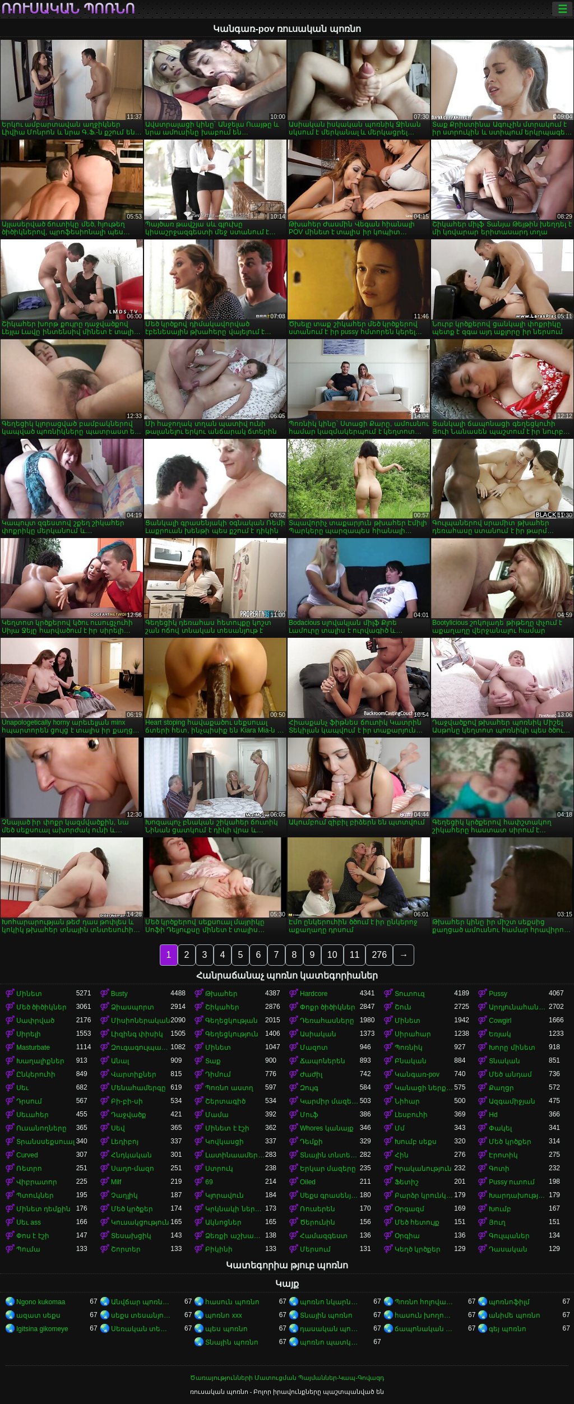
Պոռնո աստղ (229, 1088)
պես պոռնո (226, 1329)
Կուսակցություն (140, 1222)
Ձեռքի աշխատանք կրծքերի (235, 1236)
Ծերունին (317, 1222)
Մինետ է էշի (227, 1128)
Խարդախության (519, 1195)
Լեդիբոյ (124, 1142)
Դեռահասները (327, 1021)
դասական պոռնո (330, 1329)
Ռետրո (29, 1169)
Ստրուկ (219, 1169)
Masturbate (33, 1047)
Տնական (504, 1061)
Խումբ (500, 1209)
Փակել (500, 1128)
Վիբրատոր (36, 1182)
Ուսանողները (41, 1128)
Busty (119, 994)
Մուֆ (309, 1115)
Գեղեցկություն (231, 1034)
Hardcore (313, 994)
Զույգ (309, 1088)
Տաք (213, 1061)
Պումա (28, 1249)
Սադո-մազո (132, 1169)
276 (379, 955)
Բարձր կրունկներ (425, 1195)
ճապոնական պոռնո (425, 1329)
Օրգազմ (409, 1209)
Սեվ (118, 1128)
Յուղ (497, 1222)
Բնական (411, 1061)
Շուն (403, 1007)
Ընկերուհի (35, 1074)
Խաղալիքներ (40, 1061)
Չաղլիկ (124, 1195)
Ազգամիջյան (512, 1101)
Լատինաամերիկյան (235, 1155)
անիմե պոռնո (514, 1315)
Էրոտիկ (503, 1155)
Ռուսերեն (317, 1209)
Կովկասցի (224, 1142)
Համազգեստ (324, 1236)
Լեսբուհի (411, 1115)
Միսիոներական (140, 1021)
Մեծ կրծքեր (510, 1142)
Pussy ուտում (512, 1182)
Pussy (498, 994)
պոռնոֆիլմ (509, 1302)
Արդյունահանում (519, 1007)
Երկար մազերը (328, 1169)
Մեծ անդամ (510, 1074)
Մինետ (29, 994)
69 (208, 1182)
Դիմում (218, 1074)
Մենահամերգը (138, 1088)
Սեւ (22, 1088)
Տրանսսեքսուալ (45, 1142)
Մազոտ (314, 1047)
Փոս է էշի (32, 1236)
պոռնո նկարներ (330, 1302)
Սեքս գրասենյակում (330, 1195)
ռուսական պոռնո (68, 9)
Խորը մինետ (512, 1047)
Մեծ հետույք (417, 1222)
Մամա (217, 1115)
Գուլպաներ (509, 1236)
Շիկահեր (222, 1007)
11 (355, 955)
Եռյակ (500, 1034)
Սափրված (35, 1021)
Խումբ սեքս (416, 1142)
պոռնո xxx (223, 1315)
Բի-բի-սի (127, 1101)
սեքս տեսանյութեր (141, 1315)
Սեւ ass (28, 1222)
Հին (402, 1155)
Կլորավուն (224, 1195)
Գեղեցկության (231, 1021)
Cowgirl (500, 1021)
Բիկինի (219, 1249)
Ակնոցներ (223, 1222)
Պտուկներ (35, 1195)
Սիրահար (413, 1034)
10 (332, 955)
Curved (27, 1155)
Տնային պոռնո (326, 1315)
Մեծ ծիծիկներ (41, 1007)
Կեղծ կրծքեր (418, 1249)
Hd (493, 1115)
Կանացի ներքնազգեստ (425, 1088)
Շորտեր (126, 1249)
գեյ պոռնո (507, 1329)
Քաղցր (501, 1088)
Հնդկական (131, 1155)
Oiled (308, 1182)
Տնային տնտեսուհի (330, 1155)
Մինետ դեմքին (43, 1209)
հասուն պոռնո (232, 1302)
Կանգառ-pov (417, 1074)
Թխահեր (221, 994)
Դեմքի (311, 1142)
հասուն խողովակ (425, 1315)
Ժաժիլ (311, 1074)
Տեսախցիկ (131, 1236)
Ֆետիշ (407, 1182)
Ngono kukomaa (40, 1302)
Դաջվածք (128, 1115)
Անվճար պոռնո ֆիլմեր (141, 1302)
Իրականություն (423, 1169)
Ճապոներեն (322, 1061)
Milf (116, 1182)
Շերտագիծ (225, 1101)
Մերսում (315, 1249)
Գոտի (499, 1169)
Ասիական (318, 1034)
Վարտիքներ (133, 1074)
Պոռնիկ (409, 1047)
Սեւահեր (32, 1115)
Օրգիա (407, 1236)
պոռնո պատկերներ (330, 1342)
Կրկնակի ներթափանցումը (235, 1209)
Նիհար (407, 1101)
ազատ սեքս (38, 1315)
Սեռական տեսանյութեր (141, 1329)
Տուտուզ (410, 994)
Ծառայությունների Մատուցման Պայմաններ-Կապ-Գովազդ (287, 1377)
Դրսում (29, 1101)
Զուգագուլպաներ (141, 1047)
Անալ (120, 1061)
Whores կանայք (327, 1128)
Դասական (508, 1249)
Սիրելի (28, 1034)
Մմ (400, 1128)
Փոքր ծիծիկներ (327, 1007)
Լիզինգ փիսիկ (137, 1034)
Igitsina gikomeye (42, 1329)
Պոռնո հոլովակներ (425, 1302)
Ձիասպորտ (132, 1007)
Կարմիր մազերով (330, 1101)
